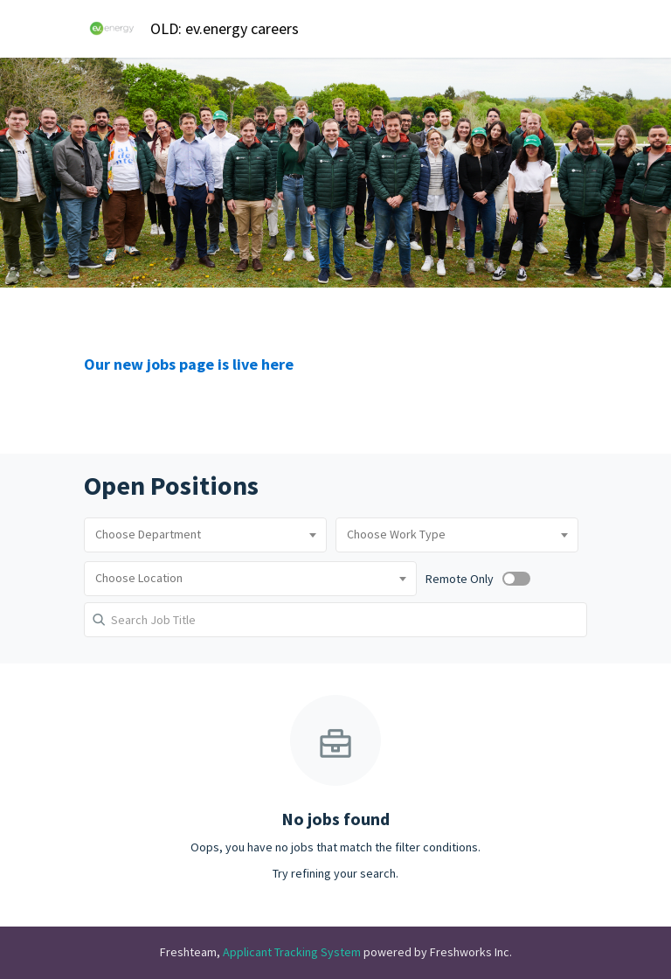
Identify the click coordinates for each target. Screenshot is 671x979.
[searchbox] (205, 535)
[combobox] (205, 534)
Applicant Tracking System (293, 952)
